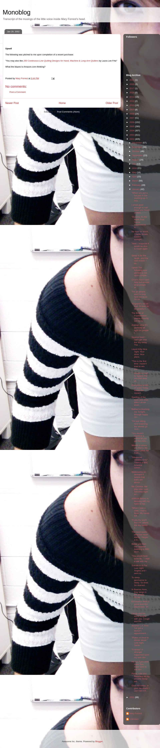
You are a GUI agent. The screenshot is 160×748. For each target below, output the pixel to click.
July (134, 164)
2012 (132, 101)
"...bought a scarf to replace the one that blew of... (140, 377)
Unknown (134, 719)
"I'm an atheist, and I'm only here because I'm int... (139, 295)
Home (62, 103)
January (136, 189)
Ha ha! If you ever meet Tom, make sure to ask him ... (140, 665)
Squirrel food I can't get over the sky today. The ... (139, 341)
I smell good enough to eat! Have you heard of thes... (140, 209)
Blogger (98, 741)
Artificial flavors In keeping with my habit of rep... (141, 501)
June (135, 168)
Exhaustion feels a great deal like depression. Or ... (140, 605)
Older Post (112, 103)
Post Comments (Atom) (68, 111)
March (135, 180)
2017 (132, 88)
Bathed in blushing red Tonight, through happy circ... (140, 413)
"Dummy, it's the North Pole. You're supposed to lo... (139, 222)
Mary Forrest (136, 713)
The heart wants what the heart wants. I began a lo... (140, 536)
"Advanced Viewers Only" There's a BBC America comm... (140, 462)
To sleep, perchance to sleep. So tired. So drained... (140, 581)
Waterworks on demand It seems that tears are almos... (139, 477)
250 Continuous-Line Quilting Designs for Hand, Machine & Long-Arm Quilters (61, 60)
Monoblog (16, 12)
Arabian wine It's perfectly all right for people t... (140, 329)
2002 (132, 139)
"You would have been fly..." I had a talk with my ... (141, 558)
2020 (132, 84)
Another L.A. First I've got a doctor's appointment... (140, 629)
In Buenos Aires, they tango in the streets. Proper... (139, 593)
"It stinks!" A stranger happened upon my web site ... (140, 653)
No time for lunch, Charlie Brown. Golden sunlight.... (140, 235)
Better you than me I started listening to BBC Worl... (141, 548)
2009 (132, 109)
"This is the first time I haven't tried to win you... (139, 365)
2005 (132, 126)
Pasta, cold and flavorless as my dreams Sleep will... (141, 677)
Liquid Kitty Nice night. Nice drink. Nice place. (139, 353)
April (134, 176)
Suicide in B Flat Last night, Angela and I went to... (139, 569)
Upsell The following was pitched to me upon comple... (140, 271)
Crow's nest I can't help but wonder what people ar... (141, 283)
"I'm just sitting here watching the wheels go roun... (140, 425)
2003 (132, 135)
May (134, 172)
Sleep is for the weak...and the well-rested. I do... (140, 259)
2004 (132, 130)
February (137, 185)
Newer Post (12, 103)
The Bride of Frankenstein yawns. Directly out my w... (140, 317)
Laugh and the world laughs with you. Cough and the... (141, 617)
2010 (132, 105)
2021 (132, 80)
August (136, 159)
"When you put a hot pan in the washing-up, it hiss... (140, 197)
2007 (132, 118)
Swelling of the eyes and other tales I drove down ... (140, 401)
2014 (132, 92)
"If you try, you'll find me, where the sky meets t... (140, 524)
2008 (132, 113)
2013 (132, 97)
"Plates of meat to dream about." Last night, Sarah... (140, 641)
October (136, 151)
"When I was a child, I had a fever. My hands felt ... (140, 512)
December (137, 142)
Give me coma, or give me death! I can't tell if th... (141, 688)
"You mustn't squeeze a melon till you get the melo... (140, 437)
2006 (132, 122)
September (137, 155)
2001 (132, 697)
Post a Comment (18, 92)
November (137, 147)
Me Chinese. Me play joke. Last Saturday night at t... (140, 490)
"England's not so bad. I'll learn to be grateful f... (140, 306)
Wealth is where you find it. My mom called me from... (140, 449)
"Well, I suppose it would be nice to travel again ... (140, 247)
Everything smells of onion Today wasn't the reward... (140, 389)
